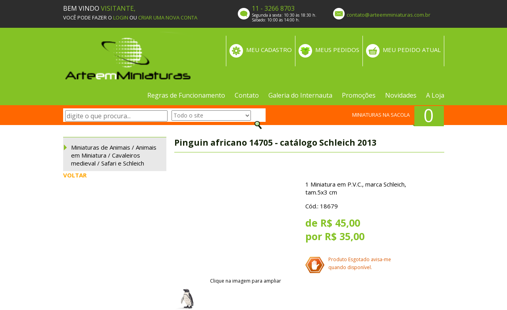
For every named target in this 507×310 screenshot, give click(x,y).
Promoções (359, 95)
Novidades (400, 95)
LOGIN (120, 17)
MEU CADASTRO (269, 50)
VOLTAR (75, 175)
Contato (247, 95)
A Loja (435, 95)
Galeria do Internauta (300, 95)
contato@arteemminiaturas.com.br (388, 14)
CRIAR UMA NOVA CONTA (167, 17)
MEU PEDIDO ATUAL (412, 50)
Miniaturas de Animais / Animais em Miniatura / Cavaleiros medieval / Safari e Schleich (113, 155)
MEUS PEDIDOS (337, 50)
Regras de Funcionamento (186, 95)
